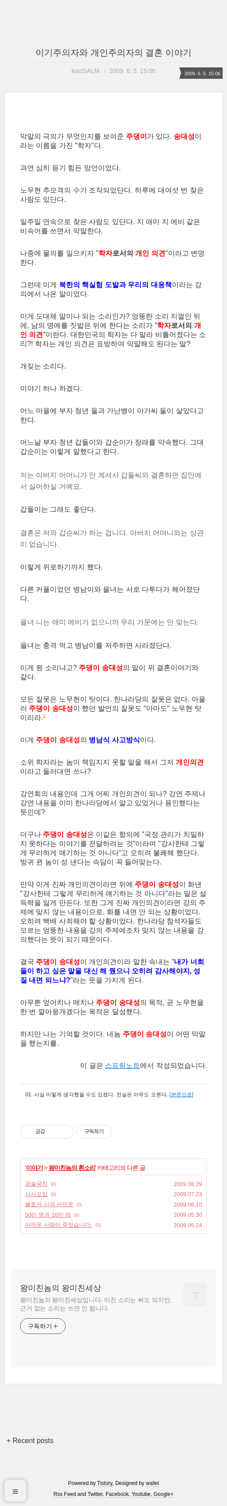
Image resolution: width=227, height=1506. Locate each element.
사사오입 (36, 1194)
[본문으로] (181, 1095)
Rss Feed (64, 1494)
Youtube (141, 1494)
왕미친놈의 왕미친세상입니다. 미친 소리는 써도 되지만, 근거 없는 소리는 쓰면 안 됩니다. (95, 1304)
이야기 (34, 1167)
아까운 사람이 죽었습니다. (58, 1225)
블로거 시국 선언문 (49, 1204)
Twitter (95, 1494)
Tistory (104, 1483)
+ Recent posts (30, 1440)
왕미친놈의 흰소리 (72, 1167)
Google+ (164, 1494)
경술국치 (36, 1183)
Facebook (117, 1494)
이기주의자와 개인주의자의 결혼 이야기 (113, 52)
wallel (152, 1483)
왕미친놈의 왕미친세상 (60, 1288)
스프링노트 (122, 1065)
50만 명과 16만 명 (48, 1214)
